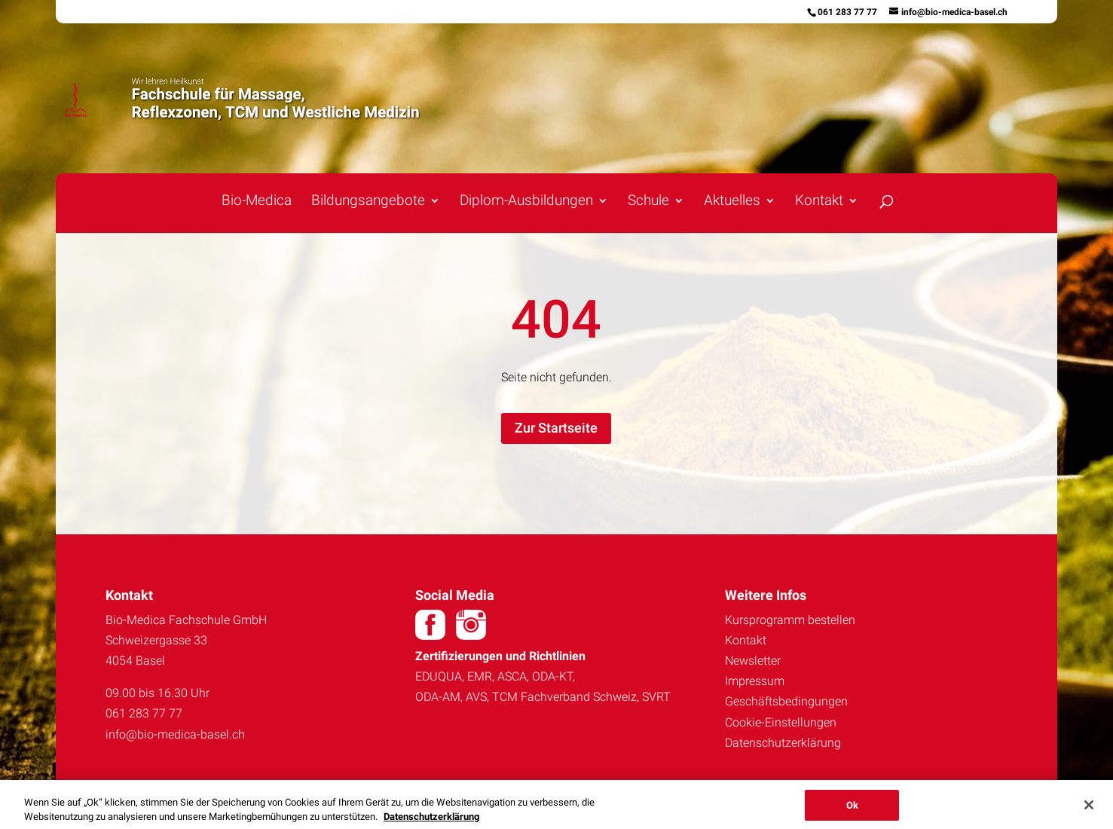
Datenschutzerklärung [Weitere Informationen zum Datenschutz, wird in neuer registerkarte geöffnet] (431, 821)
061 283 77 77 (847, 12)
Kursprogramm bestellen (790, 620)
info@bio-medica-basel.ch (175, 734)
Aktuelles (732, 202)
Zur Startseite (556, 428)
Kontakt (819, 202)
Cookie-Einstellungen (780, 722)
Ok (852, 809)
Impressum (754, 681)
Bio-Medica (257, 202)
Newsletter (753, 660)
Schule (648, 202)
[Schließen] (1088, 809)
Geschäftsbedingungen (786, 701)
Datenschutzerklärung (783, 743)
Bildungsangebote (368, 202)
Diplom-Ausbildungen (526, 202)
